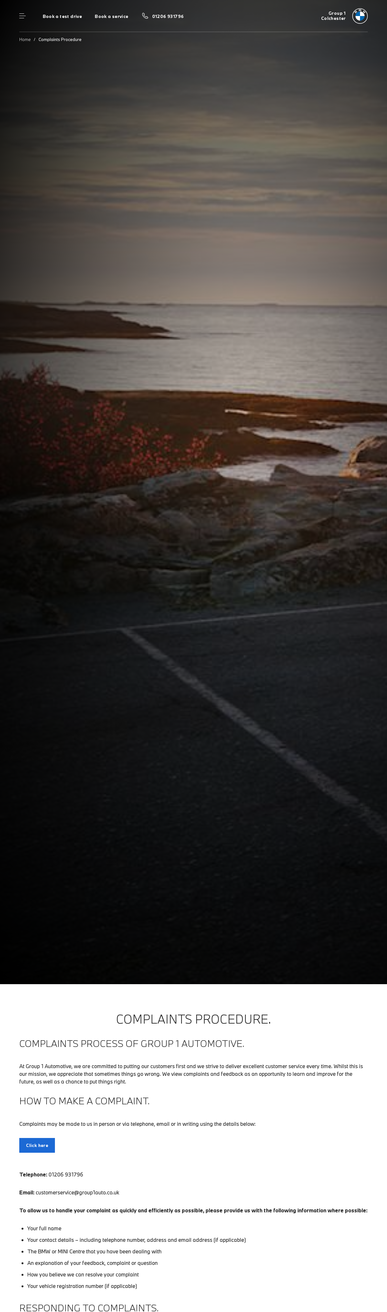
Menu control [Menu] (22, 16)
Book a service (111, 16)
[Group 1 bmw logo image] (344, 16)
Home (25, 39)
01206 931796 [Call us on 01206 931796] (168, 16)
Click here (37, 1145)
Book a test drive (62, 16)
